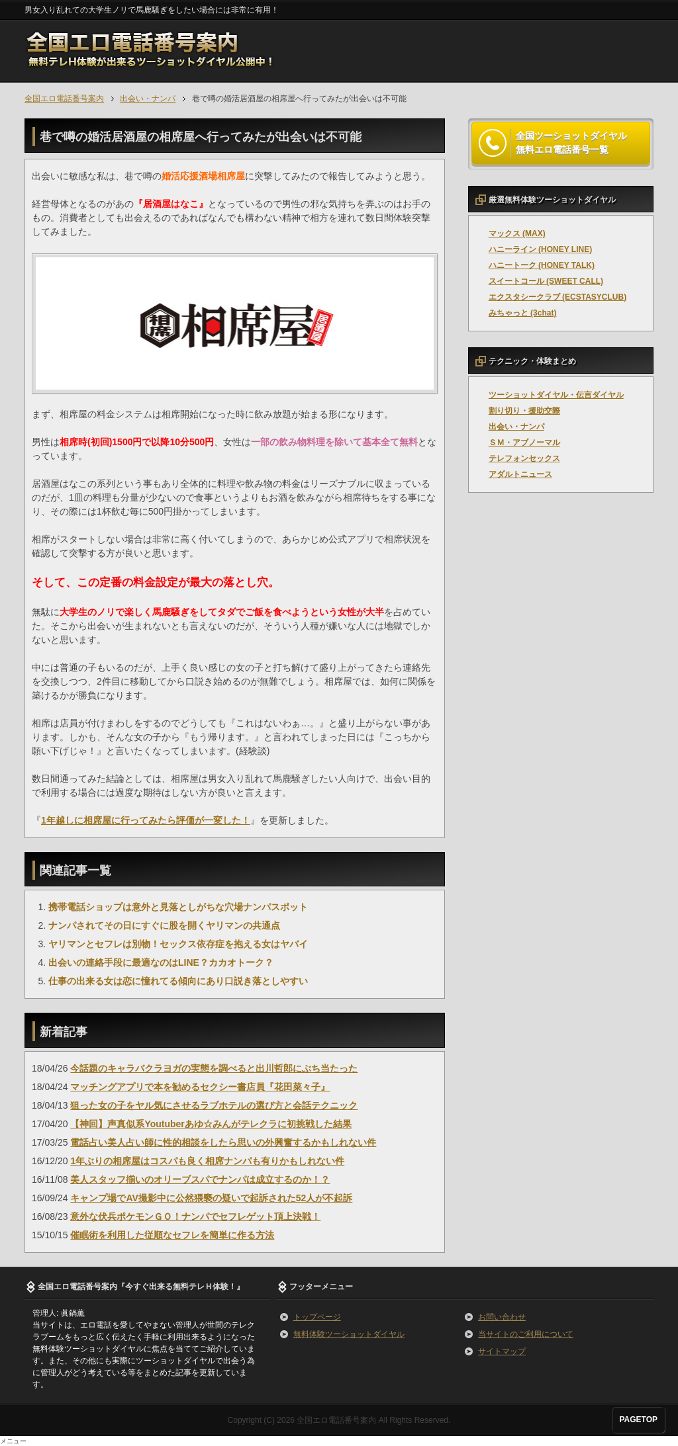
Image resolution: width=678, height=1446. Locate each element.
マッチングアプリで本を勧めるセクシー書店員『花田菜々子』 (200, 1087)
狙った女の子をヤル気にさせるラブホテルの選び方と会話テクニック (214, 1105)
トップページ (317, 1317)
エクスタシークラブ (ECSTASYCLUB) (557, 297)
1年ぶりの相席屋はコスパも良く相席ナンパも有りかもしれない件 (207, 1161)
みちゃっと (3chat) (523, 313)
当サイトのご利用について (525, 1334)
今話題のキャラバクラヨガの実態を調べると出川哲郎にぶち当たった (214, 1068)
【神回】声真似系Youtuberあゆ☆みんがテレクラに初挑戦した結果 (210, 1124)
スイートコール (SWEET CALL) (546, 281)
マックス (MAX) (517, 233)
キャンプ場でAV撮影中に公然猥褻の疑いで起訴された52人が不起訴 (211, 1198)
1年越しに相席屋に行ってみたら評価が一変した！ (145, 820)
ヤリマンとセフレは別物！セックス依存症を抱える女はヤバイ (178, 944)
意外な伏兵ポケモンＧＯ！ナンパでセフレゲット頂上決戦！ (195, 1216)
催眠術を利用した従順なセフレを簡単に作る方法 (172, 1235)
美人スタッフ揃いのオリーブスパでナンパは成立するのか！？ (200, 1179)
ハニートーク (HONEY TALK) (542, 265)
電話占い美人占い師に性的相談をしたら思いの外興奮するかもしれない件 (223, 1142)
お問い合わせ (502, 1317)
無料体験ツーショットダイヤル (349, 1334)
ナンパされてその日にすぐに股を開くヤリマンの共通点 (164, 925)
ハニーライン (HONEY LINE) (540, 249)
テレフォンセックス (524, 458)
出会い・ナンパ (516, 426)
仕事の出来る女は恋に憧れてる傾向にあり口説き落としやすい (178, 981)
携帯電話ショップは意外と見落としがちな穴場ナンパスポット (178, 907)
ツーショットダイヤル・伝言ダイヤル (556, 395)
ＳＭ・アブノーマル (524, 442)
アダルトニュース (520, 474)
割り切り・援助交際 (524, 410)
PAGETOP (638, 1419)
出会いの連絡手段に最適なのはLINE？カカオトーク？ (160, 962)
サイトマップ (502, 1351)
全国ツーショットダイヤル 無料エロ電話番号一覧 (571, 142)
